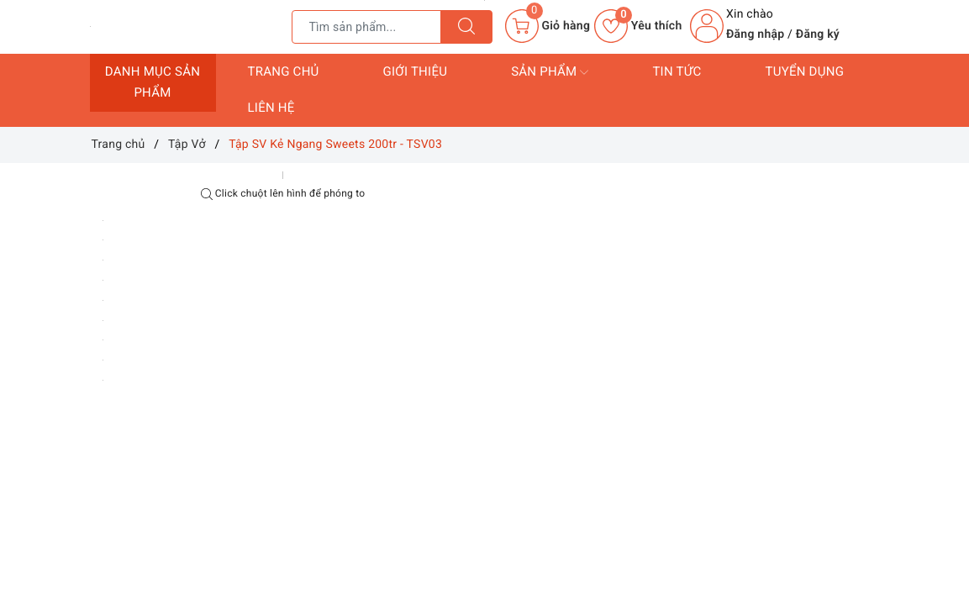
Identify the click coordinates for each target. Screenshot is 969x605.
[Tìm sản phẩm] (366, 27)
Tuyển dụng (804, 71)
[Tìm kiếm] (466, 27)
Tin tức (676, 71)
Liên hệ (271, 107)
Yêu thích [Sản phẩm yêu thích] (638, 26)
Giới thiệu (415, 71)
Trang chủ (283, 71)
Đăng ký (818, 34)
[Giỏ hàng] (547, 26)
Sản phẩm (549, 72)
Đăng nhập (755, 34)
